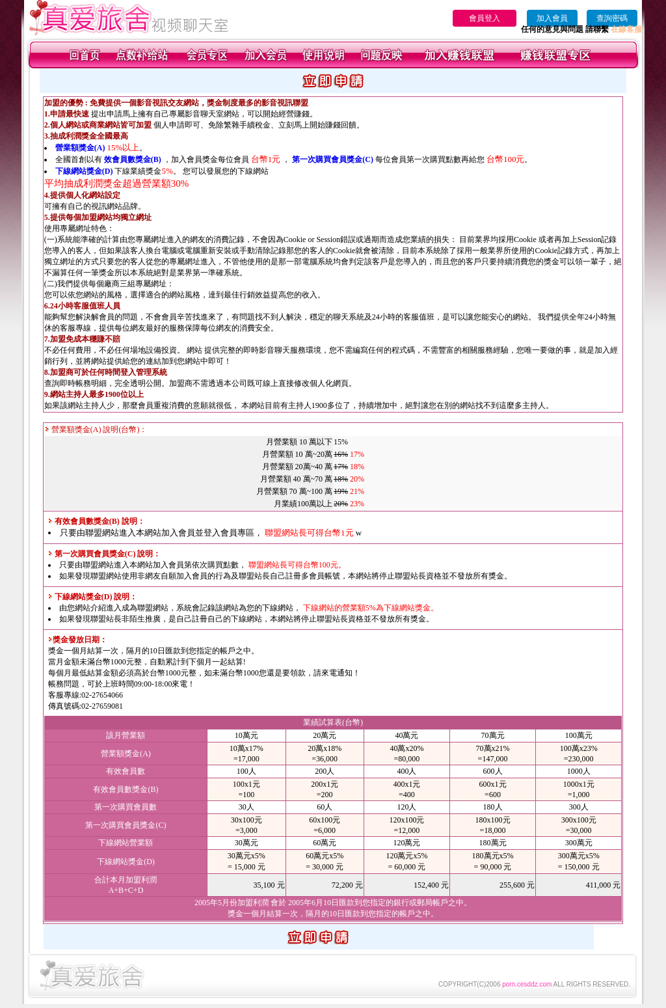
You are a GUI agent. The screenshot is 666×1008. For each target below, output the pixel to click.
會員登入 (484, 18)
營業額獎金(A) (80, 147)
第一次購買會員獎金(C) (332, 159)
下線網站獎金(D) (84, 171)
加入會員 (552, 18)
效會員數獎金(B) (132, 159)
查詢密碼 (612, 18)
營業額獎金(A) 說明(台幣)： (96, 429)
